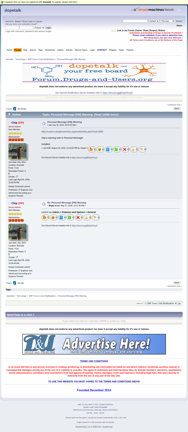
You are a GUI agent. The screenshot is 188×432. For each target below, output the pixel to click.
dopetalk (12, 10)
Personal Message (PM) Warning (64, 122)
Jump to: (139, 303)
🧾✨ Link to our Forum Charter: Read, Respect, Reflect (138, 30)
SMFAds (76, 410)
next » (179, 105)
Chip (14, 122)
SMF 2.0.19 (82, 404)
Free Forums (88, 410)
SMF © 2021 (93, 404)
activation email (29, 24)
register (39, 21)
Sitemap (98, 410)
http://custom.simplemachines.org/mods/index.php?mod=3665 (72, 131)
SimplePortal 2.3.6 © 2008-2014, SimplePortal (94, 427)
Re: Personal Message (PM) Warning (66, 202)
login (30, 21)
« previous (171, 105)
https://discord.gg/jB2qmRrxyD (117, 93)
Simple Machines (106, 404)
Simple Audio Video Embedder (95, 407)
